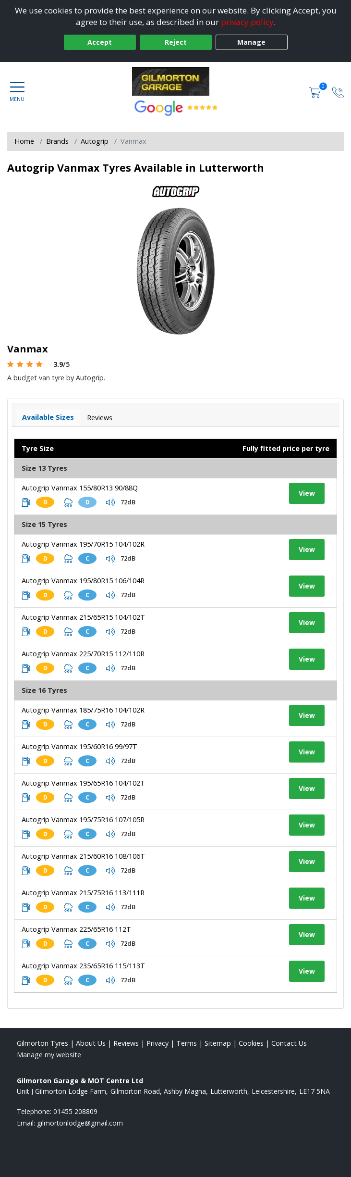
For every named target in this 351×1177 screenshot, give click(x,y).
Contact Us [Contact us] (289, 1043)
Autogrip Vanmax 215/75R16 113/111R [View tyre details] (83, 892)
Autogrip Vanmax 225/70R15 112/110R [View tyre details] (83, 653)
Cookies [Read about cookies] (251, 1043)
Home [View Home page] (24, 141)
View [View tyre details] (307, 493)
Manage (251, 42)
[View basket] (316, 91)
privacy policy (247, 21)
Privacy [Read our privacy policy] (157, 1043)
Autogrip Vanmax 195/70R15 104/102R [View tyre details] (83, 544)
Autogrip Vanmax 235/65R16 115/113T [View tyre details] (83, 965)
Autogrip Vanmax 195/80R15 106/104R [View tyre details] (83, 580)
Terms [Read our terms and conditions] (186, 1043)
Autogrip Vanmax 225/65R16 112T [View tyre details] (76, 929)
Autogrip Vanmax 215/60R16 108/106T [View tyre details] (83, 856)
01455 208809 (75, 1111)
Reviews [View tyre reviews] (99, 417)
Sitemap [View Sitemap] (218, 1043)
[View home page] (175, 81)
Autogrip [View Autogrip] (95, 141)
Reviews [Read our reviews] (126, 1043)
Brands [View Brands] (57, 141)
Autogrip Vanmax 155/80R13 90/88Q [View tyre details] (80, 487)
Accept (99, 42)
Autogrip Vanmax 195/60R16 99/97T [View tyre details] (79, 746)
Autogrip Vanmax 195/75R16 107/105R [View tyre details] (83, 819)
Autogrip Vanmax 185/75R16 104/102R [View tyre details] (83, 709)
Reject (176, 42)
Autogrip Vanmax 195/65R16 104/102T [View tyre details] (83, 783)
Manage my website (49, 1054)
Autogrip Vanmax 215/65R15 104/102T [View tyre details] (83, 617)
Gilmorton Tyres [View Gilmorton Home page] (42, 1043)
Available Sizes (48, 417)
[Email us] (80, 1122)
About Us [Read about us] (91, 1043)
